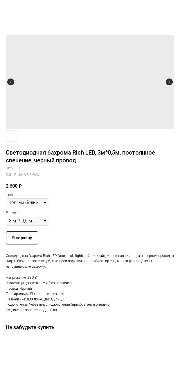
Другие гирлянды (24, 8)
